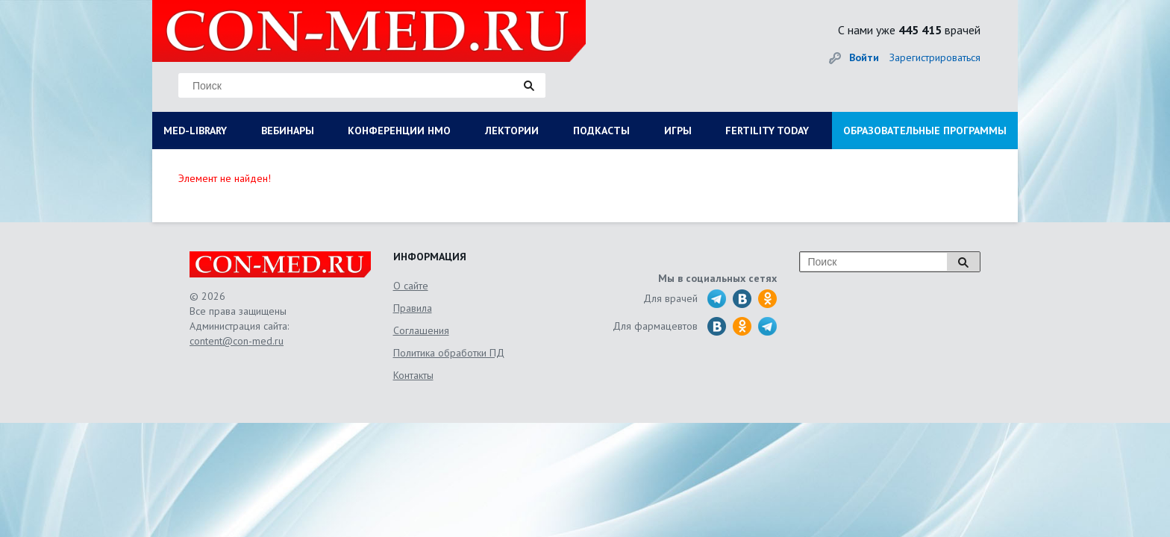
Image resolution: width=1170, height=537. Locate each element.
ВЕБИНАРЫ (287, 130)
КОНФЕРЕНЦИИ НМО (399, 130)
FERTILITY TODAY (767, 130)
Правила (412, 308)
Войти (864, 57)
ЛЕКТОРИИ (512, 130)
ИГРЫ (678, 130)
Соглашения (421, 330)
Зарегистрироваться (934, 57)
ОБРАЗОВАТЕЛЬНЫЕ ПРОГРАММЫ (925, 130)
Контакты (413, 375)
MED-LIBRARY (195, 130)
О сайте (410, 285)
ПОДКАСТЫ (601, 130)
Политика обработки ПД (448, 352)
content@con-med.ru (237, 341)
